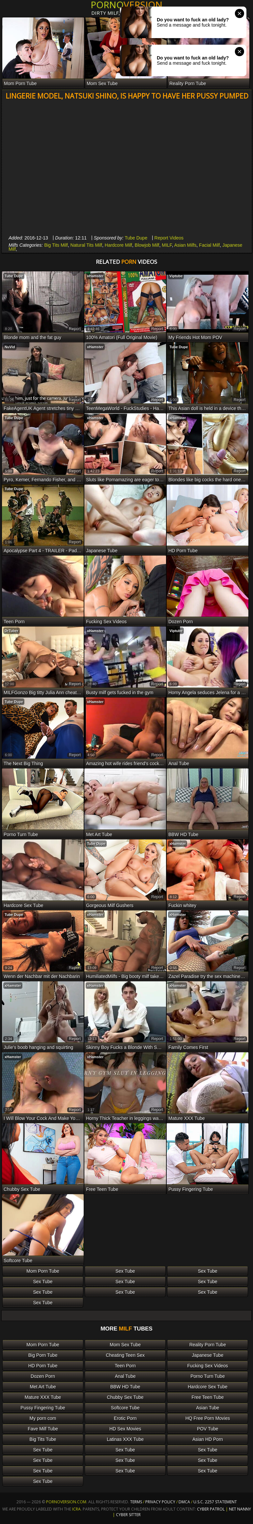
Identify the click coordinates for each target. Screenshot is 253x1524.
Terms (136, 1502)
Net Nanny (240, 1509)
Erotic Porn (125, 1418)
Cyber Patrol (211, 1509)
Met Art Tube (43, 1386)
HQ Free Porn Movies (207, 1418)
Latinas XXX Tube (125, 1439)
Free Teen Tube (207, 1397)
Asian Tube (207, 1407)
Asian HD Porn (207, 1439)
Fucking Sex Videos (207, 1365)
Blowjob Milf (147, 245)
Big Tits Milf (56, 245)
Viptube (176, 276)
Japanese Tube (207, 1355)
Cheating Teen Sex (125, 1355)
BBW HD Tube (125, 1386)
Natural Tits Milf (86, 245)
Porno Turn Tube (207, 1376)
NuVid (10, 347)
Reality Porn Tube (207, 1344)
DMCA (184, 1502)
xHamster (95, 276)
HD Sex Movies (125, 1428)
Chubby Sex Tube (125, 1397)
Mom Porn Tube (42, 1271)
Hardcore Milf (118, 245)
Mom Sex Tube (125, 1344)
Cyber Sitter (128, 1514)
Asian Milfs (185, 245)
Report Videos (169, 237)
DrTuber (11, 631)
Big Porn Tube (43, 1355)
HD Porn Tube (43, 1365)
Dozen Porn (43, 1376)
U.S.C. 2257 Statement (215, 1502)
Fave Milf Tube (43, 1428)
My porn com (43, 1418)
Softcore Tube (125, 1407)
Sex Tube (125, 1271)
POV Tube (207, 1428)
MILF (167, 245)
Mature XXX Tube (43, 1397)
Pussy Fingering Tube (42, 1407)
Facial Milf (209, 245)
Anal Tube (125, 1376)
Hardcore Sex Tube (208, 1386)
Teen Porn (125, 1365)
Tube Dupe (136, 237)
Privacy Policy (160, 1502)
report (75, 329)
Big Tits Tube (43, 1439)
